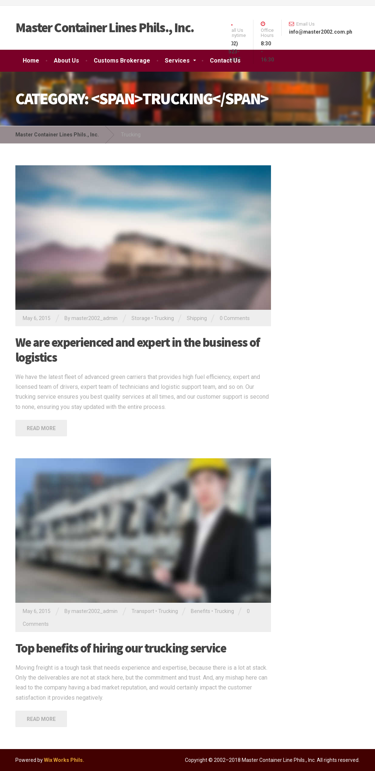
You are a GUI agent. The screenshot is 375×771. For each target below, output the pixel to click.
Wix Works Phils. (64, 760)
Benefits (200, 611)
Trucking (164, 318)
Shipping (197, 318)
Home (31, 60)
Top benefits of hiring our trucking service (120, 648)
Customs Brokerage (122, 60)
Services (177, 60)
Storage (140, 318)
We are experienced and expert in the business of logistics (137, 350)
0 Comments (235, 318)
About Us (66, 60)
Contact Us (225, 60)
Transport (142, 611)
